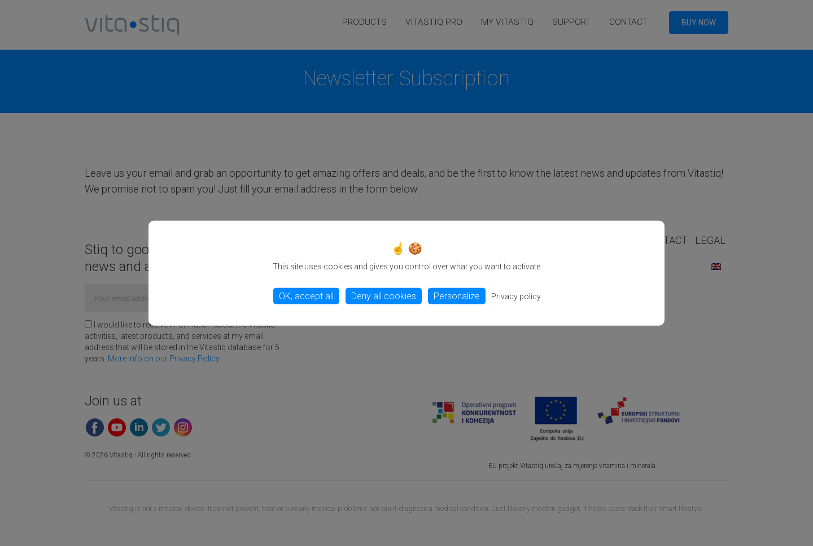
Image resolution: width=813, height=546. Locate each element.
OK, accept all (306, 296)
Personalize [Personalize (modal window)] (457, 296)
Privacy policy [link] (516, 296)
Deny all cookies (383, 296)
